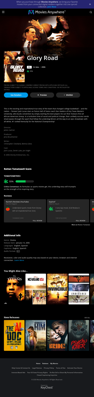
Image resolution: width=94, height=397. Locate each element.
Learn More (19, 260)
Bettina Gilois (27, 144)
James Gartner (9, 130)
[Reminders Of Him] (35, 335)
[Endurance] (79, 289)
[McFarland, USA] (35, 289)
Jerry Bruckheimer (11, 137)
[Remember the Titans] (14, 289)
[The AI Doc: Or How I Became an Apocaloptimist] (14, 335)
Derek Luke (17, 150)
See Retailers (16, 95)
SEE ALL (87, 318)
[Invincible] (57, 289)
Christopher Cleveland (12, 144)
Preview (42, 95)
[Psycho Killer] (79, 335)
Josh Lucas (8, 150)
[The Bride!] (57, 335)
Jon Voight (26, 150)
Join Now (51, 6)
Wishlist (68, 95)
